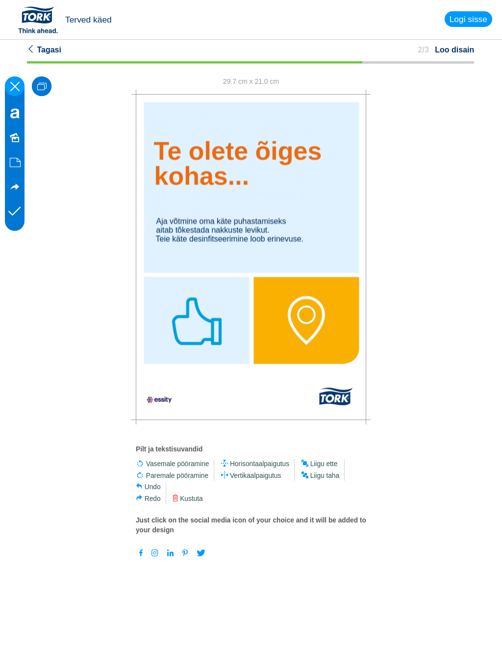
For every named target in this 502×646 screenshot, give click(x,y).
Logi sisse (468, 19)
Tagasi (44, 49)
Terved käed (88, 20)
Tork (41, 19)
